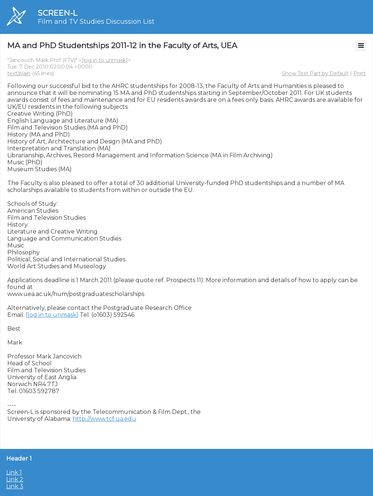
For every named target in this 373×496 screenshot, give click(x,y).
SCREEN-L (57, 13)
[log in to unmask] (105, 60)
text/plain (19, 73)
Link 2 (14, 479)
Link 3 (14, 486)
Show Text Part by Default (315, 73)
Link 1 (14, 472)
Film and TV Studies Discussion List (96, 22)
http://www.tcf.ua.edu (104, 418)
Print (359, 73)
